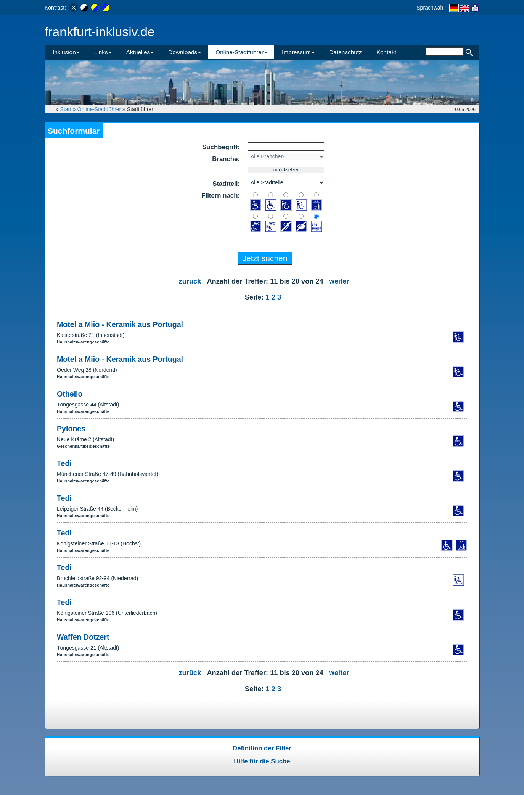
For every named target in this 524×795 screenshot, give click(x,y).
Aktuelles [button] (140, 52)
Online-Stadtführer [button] (241, 52)
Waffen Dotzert (83, 637)
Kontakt (386, 52)
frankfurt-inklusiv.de (100, 32)
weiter (339, 281)
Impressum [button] (298, 52)
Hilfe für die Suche (262, 761)
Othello (70, 394)
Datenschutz (345, 52)
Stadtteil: (226, 183)
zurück (190, 281)
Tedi (64, 463)
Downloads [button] (184, 52)
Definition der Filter (262, 748)
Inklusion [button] (66, 52)
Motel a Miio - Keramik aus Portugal (120, 324)
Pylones (71, 428)
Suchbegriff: (221, 147)
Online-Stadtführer (99, 109)
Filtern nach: (220, 195)
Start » (68, 109)
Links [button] (103, 52)
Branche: (226, 159)
